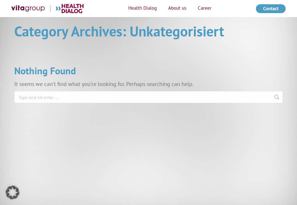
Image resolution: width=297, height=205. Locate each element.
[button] (12, 192)
